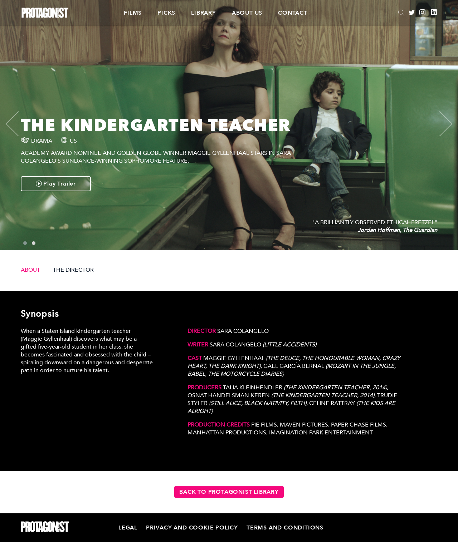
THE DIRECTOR (73, 270)
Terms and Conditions (285, 528)
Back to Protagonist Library (229, 492)
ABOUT (30, 270)
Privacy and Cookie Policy (192, 528)
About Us (247, 13)
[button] (25, 243)
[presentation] (18, 123)
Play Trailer (56, 184)
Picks (166, 13)
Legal (127, 528)
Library (203, 13)
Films (133, 13)
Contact (292, 13)
